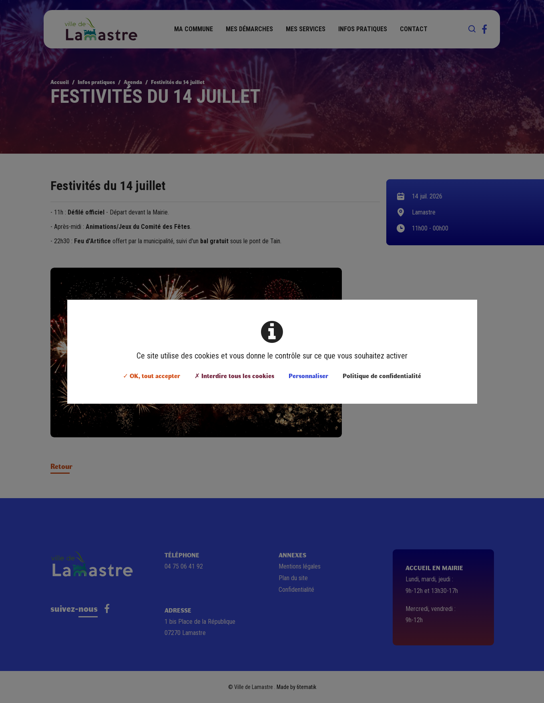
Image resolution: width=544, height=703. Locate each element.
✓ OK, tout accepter (151, 375)
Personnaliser (308, 375)
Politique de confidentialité (382, 375)
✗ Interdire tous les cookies (234, 375)
